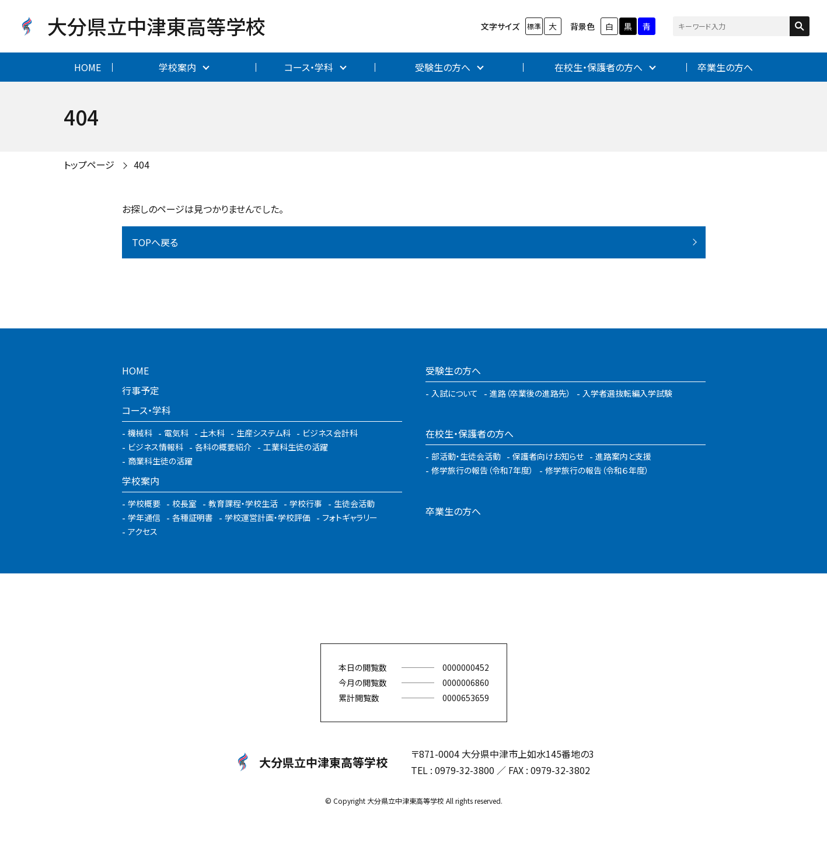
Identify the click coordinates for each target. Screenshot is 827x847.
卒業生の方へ (725, 67)
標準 (534, 26)
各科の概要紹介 (223, 447)
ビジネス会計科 (330, 433)
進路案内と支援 (623, 456)
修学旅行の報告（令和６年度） (597, 470)
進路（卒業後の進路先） (530, 393)
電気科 (176, 433)
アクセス (143, 531)
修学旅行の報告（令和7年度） (482, 470)
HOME (87, 67)
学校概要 (144, 503)
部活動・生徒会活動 (466, 456)
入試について (454, 393)
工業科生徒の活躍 (295, 447)
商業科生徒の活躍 (160, 461)
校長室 (184, 503)
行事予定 (140, 390)
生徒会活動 (354, 503)
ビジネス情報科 (155, 447)
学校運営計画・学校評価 (267, 517)
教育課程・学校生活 (243, 503)
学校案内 (177, 67)
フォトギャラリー (350, 517)
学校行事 (305, 503)
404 (141, 165)
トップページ (89, 165)
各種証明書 (192, 517)
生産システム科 (263, 433)
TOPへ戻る (155, 242)
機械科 (140, 433)
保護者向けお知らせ (548, 456)
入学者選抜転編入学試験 (627, 393)
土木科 (212, 433)
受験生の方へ (442, 67)
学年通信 (144, 517)
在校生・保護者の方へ (598, 67)
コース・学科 (308, 67)
